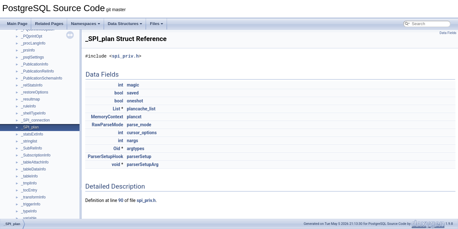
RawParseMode (107, 124)
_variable (29, 218)
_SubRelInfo (31, 148)
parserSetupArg (142, 164)
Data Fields (448, 33)
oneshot (135, 100)
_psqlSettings (32, 57)
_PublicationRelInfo (37, 71)
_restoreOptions (34, 92)
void (116, 164)
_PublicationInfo (34, 64)
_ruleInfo (28, 106)
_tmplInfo (29, 183)
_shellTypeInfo (33, 113)
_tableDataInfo (33, 169)
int (120, 84)
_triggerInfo (30, 204)
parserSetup (139, 156)
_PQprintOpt (31, 36)
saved (133, 92)
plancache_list (141, 108)
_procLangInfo (33, 43)
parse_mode (139, 124)
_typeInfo (29, 211)
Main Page (17, 23)
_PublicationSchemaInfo (41, 78)
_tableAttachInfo (35, 162)
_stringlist (29, 141)
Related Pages (49, 23)
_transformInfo (33, 197)
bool (118, 92)
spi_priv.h (125, 56)
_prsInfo (28, 50)
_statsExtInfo (32, 134)
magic (133, 84)
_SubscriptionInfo (36, 155)
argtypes (135, 148)
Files (156, 23)
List (116, 108)
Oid (117, 148)
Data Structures (125, 23)
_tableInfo (29, 176)
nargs (132, 140)
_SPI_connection (35, 120)
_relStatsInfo (31, 85)
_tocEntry (29, 190)
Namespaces (85, 23)
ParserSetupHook (105, 156)
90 (120, 200)
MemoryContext (107, 116)
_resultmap (30, 99)
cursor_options (142, 132)
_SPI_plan (29, 127)
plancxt (134, 116)
